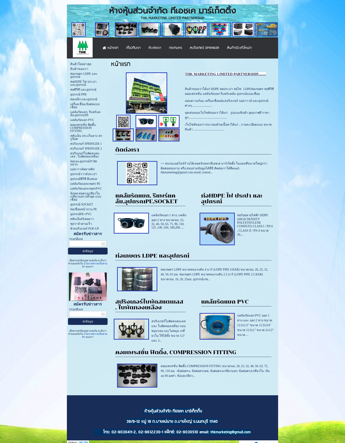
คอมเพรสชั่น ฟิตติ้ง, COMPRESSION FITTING (175, 352)
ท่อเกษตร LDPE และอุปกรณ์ (152, 256)
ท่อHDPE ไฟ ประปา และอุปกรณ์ (231, 198)
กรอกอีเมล (76, 239)
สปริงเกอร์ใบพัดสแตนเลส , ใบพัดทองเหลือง (149, 304)
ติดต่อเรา (127, 149)
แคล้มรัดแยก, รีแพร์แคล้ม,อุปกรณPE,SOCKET (146, 198)
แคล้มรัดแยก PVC (225, 301)
